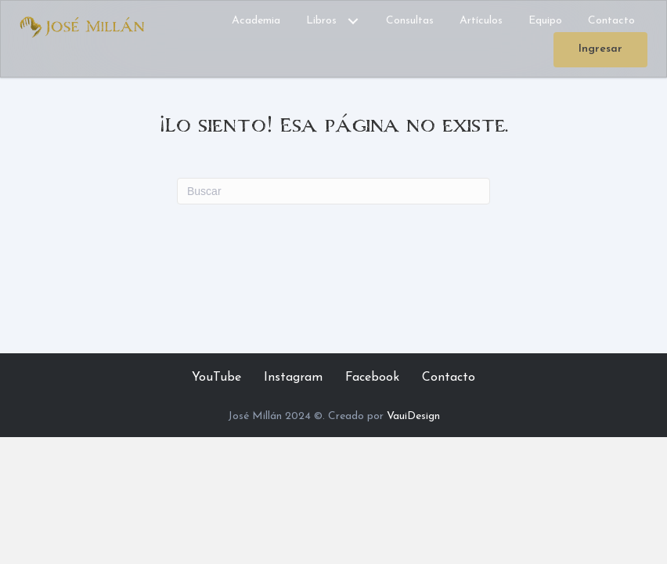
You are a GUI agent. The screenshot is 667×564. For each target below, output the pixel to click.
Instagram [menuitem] (293, 377)
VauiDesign (413, 416)
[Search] (333, 191)
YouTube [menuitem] (216, 377)
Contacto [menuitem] (448, 377)
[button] (353, 21)
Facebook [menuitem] (372, 377)
